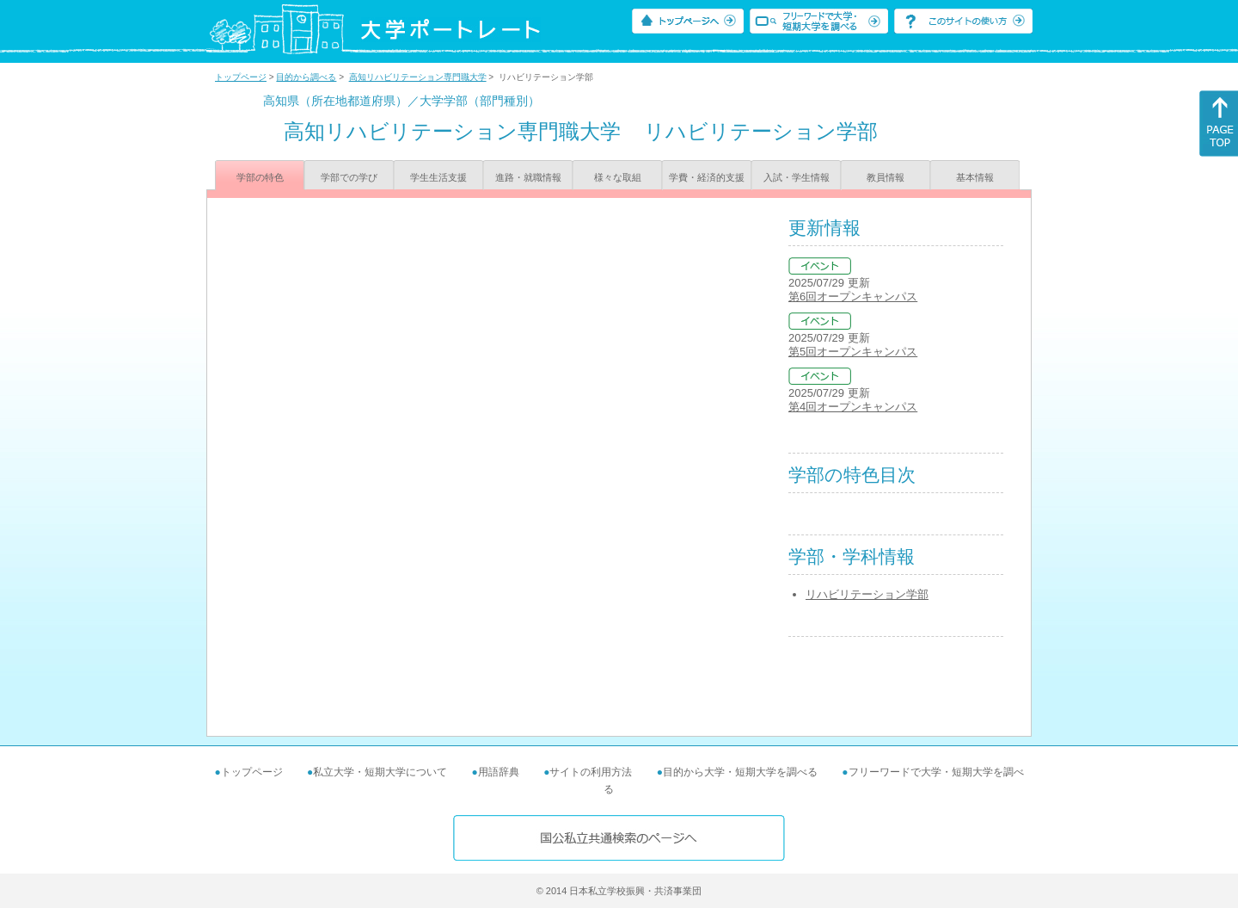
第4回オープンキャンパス (852, 406)
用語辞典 (498, 772)
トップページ (241, 77)
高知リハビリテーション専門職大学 (418, 77)
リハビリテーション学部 (867, 594)
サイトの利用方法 (590, 772)
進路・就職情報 (528, 177)
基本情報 (975, 177)
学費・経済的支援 (707, 177)
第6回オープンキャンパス (852, 296)
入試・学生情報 (796, 177)
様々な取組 (617, 177)
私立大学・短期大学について (380, 772)
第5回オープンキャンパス (852, 351)
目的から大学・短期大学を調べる (740, 772)
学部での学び (349, 177)
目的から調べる (306, 77)
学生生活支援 (438, 177)
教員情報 (885, 177)
